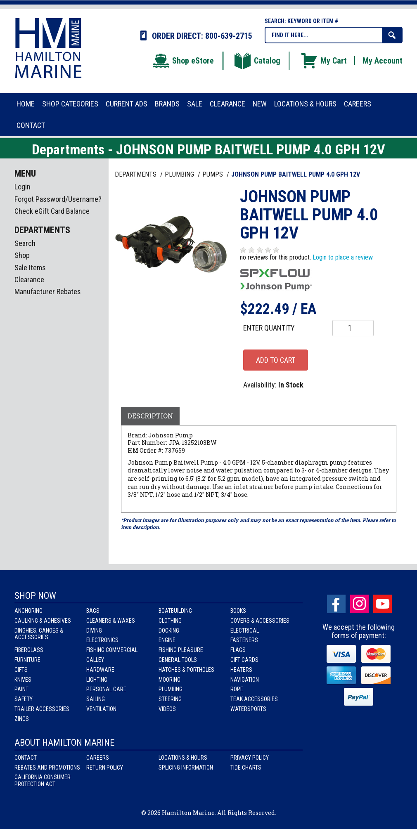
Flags (238, 650)
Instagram (359, 604)
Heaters (241, 669)
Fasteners (244, 640)
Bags (93, 610)
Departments (136, 174)
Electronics (102, 640)
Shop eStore (183, 61)
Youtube (382, 604)
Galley (95, 660)
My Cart (323, 61)
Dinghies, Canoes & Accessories (38, 634)
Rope (236, 689)
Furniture (27, 660)
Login (22, 186)
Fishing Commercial (111, 650)
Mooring (169, 679)
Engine (167, 640)
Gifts (21, 669)
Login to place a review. (343, 257)
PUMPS (213, 174)
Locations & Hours (183, 757)
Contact (25, 757)
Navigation (244, 679)
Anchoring (28, 610)
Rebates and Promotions (47, 767)
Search (25, 243)
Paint (21, 689)
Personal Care (106, 689)
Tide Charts (245, 767)
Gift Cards (244, 660)
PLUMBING (180, 174)
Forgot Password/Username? (58, 199)
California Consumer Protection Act (42, 780)
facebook (336, 604)
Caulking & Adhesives (42, 620)
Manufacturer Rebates (47, 291)
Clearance (29, 279)
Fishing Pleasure (181, 650)
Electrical (244, 630)
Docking (169, 630)
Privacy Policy (249, 757)
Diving (94, 630)
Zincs (21, 719)
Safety (23, 699)
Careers (97, 757)
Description (150, 415)
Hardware (100, 669)
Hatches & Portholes (186, 669)
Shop (22, 255)
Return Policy (104, 767)
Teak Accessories (254, 699)
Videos (167, 709)
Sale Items (30, 267)
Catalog (256, 61)
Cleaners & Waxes (110, 620)
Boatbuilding (175, 610)
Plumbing (170, 689)
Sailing (95, 699)
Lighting (96, 679)
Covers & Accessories (259, 620)
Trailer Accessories (41, 709)
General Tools (178, 660)
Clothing (170, 620)
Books (238, 610)
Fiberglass (28, 650)
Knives (22, 679)
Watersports (248, 709)
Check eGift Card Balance (52, 211)
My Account (383, 61)
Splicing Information (186, 767)
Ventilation (101, 709)
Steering (170, 699)
